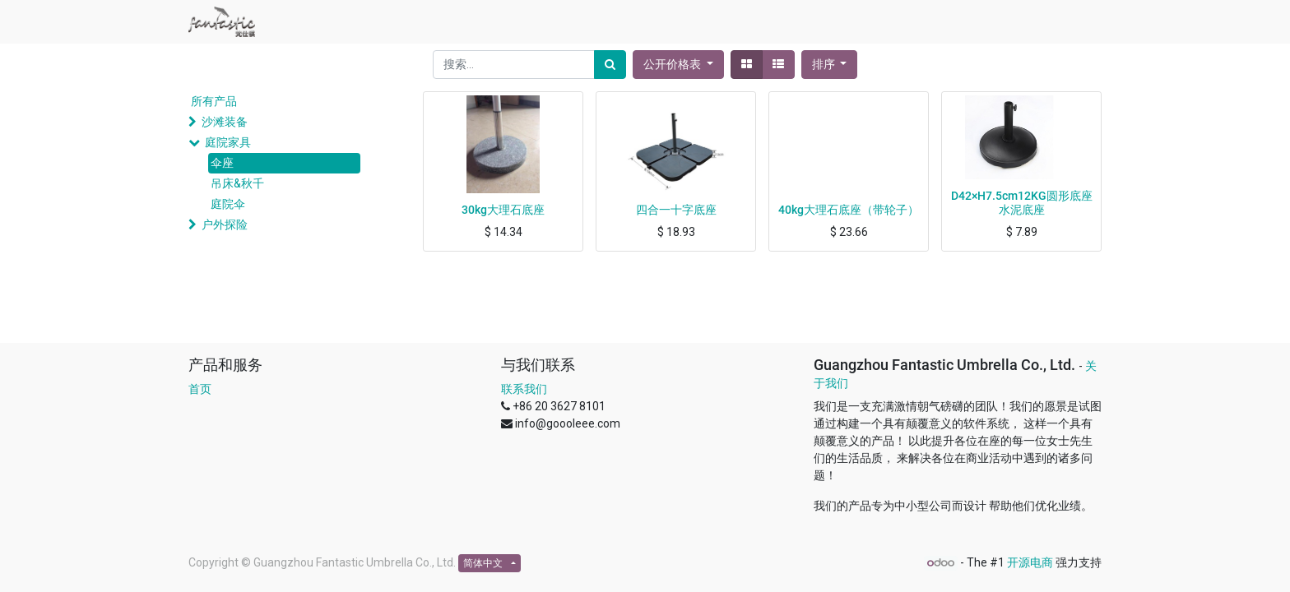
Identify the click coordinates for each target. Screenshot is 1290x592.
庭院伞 (228, 203)
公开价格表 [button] (673, 64)
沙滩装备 (225, 121)
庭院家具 (228, 142)
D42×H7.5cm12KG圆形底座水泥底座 (1022, 202)
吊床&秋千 (237, 183)
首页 (199, 388)
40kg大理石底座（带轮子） (848, 209)
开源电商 (1030, 562)
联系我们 (524, 388)
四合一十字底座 (676, 209)
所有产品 (214, 101)
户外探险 (225, 224)
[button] (829, 64)
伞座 (222, 162)
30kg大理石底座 (503, 209)
